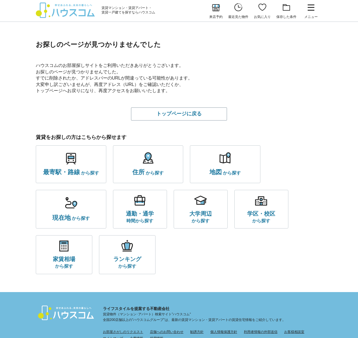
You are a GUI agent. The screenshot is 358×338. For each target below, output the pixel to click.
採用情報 (156, 294)
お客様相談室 (294, 287)
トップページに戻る (179, 114)
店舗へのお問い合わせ (166, 287)
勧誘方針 (197, 287)
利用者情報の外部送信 (260, 287)
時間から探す (62, 217)
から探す (69, 172)
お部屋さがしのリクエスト (123, 287)
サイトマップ (113, 294)
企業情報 (136, 294)
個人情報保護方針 (223, 287)
